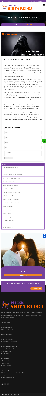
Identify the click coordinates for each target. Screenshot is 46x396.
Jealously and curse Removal (9, 195)
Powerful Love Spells (8, 206)
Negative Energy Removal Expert (11, 202)
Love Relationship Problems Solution (11, 199)
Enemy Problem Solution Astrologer (11, 178)
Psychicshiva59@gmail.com (7, 377)
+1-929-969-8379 (36, 288)
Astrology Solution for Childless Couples (12, 174)
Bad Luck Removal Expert (9, 171)
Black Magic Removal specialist (10, 167)
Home (15, 24)
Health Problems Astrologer (9, 188)
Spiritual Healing (7, 217)
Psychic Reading (7, 210)
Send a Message (8, 157)
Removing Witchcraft (8, 213)
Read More (4, 321)
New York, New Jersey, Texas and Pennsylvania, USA (12, 372)
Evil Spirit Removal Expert (9, 181)
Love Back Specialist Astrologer (10, 185)
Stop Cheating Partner (8, 220)
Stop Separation (7, 224)
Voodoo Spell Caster (8, 227)
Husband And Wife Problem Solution (11, 192)
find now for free (23, 275)
